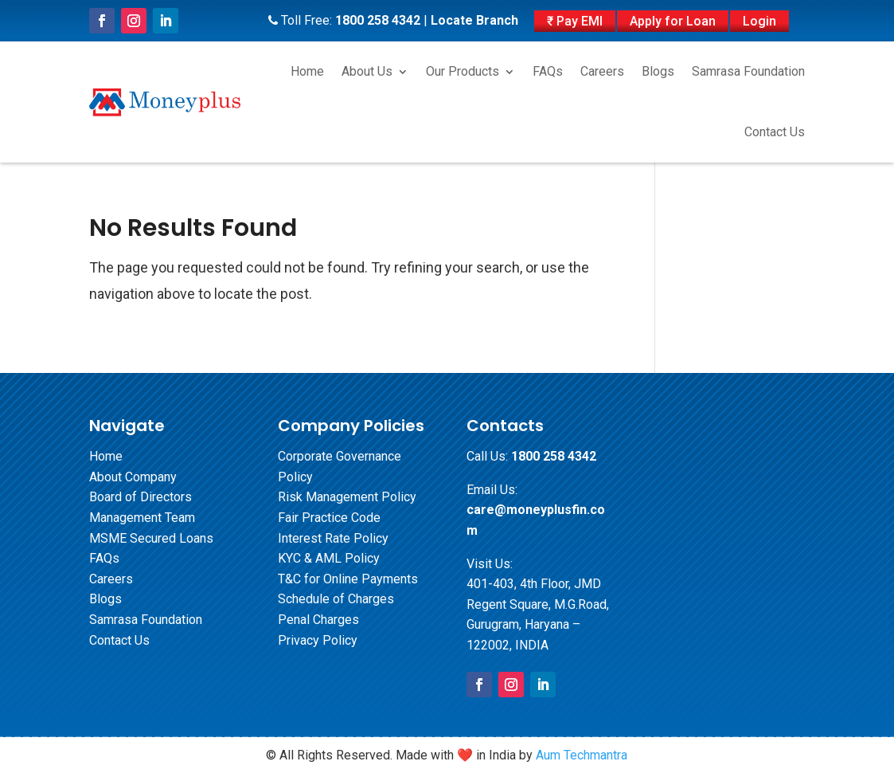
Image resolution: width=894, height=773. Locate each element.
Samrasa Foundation (748, 71)
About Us (367, 71)
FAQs (548, 71)
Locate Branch (474, 20)
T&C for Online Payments (348, 579)
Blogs (658, 71)
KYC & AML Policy (329, 558)
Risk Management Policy (347, 496)
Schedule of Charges (336, 598)
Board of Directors (140, 496)
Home (307, 71)
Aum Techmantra (581, 755)
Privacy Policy (317, 640)
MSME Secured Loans (151, 538)
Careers (602, 71)
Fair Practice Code (329, 517)
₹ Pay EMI (575, 21)
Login (759, 21)
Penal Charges (318, 619)
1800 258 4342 (377, 20)
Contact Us (774, 131)
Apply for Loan (673, 21)
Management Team (142, 517)
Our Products (462, 71)
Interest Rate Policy (333, 538)
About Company (133, 477)
